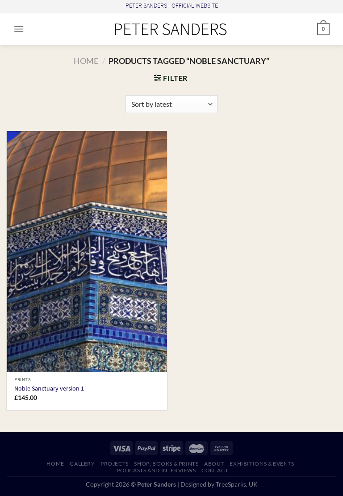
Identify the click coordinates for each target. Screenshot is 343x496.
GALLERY (82, 463)
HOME (55, 463)
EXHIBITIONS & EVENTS (262, 463)
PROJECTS (114, 463)
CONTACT (214, 470)
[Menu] (18, 29)
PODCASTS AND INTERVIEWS (156, 470)
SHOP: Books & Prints (166, 463)
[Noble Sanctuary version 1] (87, 251)
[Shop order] (171, 104)
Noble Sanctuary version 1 (49, 388)
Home (86, 61)
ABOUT (214, 463)
